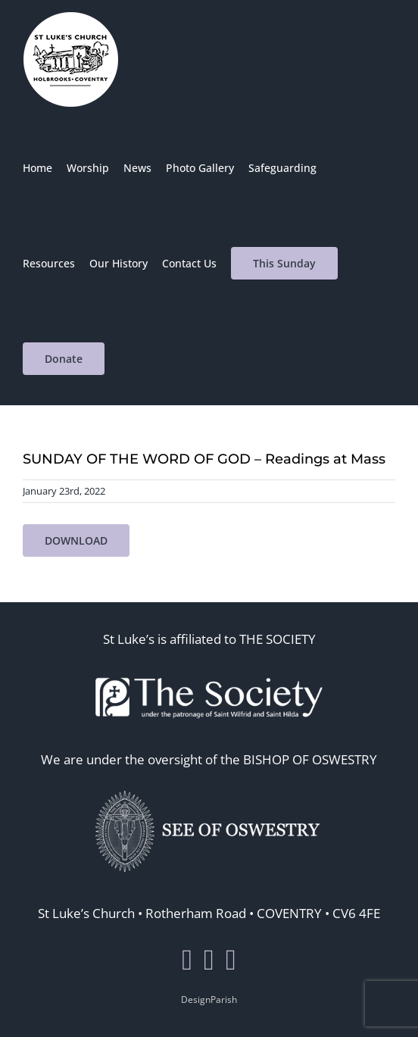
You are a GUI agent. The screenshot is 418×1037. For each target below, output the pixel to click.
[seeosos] (209, 787)
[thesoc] (209, 667)
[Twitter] (209, 959)
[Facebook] (187, 959)
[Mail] (231, 959)
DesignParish (209, 999)
